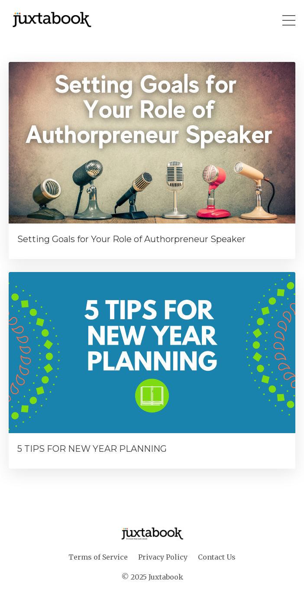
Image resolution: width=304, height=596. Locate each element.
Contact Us (217, 557)
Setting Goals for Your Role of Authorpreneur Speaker (131, 239)
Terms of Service (98, 557)
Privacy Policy (163, 557)
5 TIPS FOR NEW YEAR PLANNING (92, 449)
